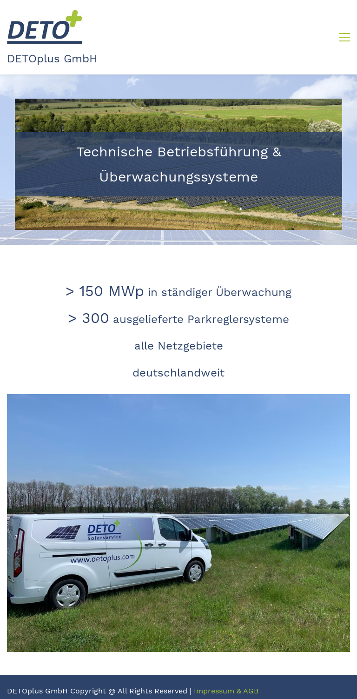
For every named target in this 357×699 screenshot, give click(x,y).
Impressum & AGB (226, 690)
